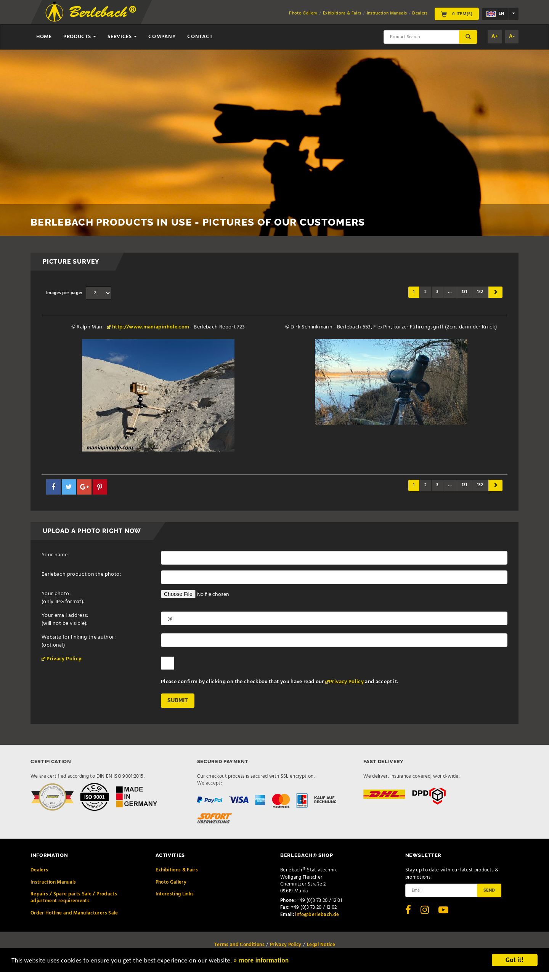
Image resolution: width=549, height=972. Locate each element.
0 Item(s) (456, 14)
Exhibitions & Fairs (342, 13)
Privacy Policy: (65, 659)
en (495, 14)
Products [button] (79, 36)
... (450, 292)
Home (44, 36)
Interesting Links (175, 894)
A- (512, 36)
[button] (53, 487)
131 (464, 292)
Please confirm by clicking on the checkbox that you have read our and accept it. (279, 681)
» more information (261, 961)
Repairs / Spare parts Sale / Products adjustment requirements (73, 897)
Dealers (419, 13)
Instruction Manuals (387, 13)
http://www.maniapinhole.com (150, 327)
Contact (199, 36)
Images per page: (64, 293)
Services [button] (122, 36)
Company (162, 36)
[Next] (495, 292)
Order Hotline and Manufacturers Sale (74, 913)
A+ (494, 36)
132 (480, 292)
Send (489, 890)
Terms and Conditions (239, 945)
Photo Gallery (303, 13)
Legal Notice (321, 945)
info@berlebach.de (317, 915)
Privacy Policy (346, 681)
